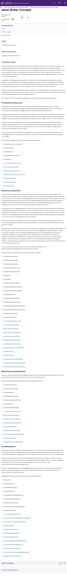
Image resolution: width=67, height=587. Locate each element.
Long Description (7, 35)
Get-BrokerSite (9, 525)
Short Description (7, 32)
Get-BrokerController (11, 529)
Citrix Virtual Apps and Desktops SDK (16, 7)
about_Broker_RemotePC (12, 171)
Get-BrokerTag (9, 355)
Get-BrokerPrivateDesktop (12, 340)
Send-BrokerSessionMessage (13, 442)
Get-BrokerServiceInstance (13, 548)
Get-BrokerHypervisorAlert (12, 423)
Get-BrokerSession (10, 438)
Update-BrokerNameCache (12, 556)
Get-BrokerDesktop (10, 426)
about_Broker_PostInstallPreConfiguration (17, 518)
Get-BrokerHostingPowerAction (14, 434)
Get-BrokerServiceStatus (12, 419)
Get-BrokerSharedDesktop (12, 344)
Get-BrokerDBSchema (11, 537)
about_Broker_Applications (12, 332)
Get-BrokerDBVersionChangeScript (15, 541)
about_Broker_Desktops (11, 325)
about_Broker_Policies (11, 328)
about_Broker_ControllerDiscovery (15, 522)
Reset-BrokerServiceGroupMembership (16, 552)
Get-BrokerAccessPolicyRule (13, 359)
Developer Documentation (18, 3)
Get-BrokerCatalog (10, 178)
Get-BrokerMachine (10, 182)
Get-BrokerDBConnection (12, 533)
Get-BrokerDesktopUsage (12, 430)
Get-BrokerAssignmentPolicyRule (15, 363)
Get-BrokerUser (9, 186)
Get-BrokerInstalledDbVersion (13, 544)
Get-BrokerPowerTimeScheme (14, 348)
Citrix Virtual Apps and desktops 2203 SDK (44, 7)
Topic (4, 28)
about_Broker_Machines (11, 167)
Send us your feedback (10, 570)
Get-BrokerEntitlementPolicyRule (15, 367)
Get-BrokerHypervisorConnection (14, 174)
